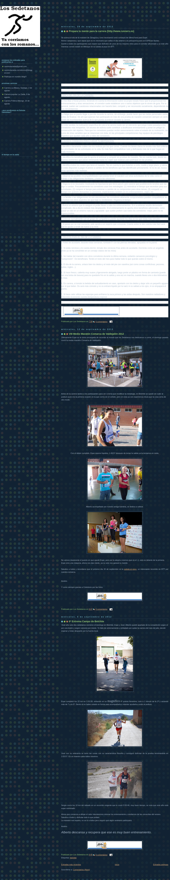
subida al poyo (130, 569)
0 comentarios (101, 322)
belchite (73, 858)
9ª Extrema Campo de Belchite (86, 621)
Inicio (117, 864)
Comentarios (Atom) (81, 870)
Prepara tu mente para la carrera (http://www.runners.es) (101, 31)
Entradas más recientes (71, 864)
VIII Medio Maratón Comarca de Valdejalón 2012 (96, 333)
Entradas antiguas (160, 864)
